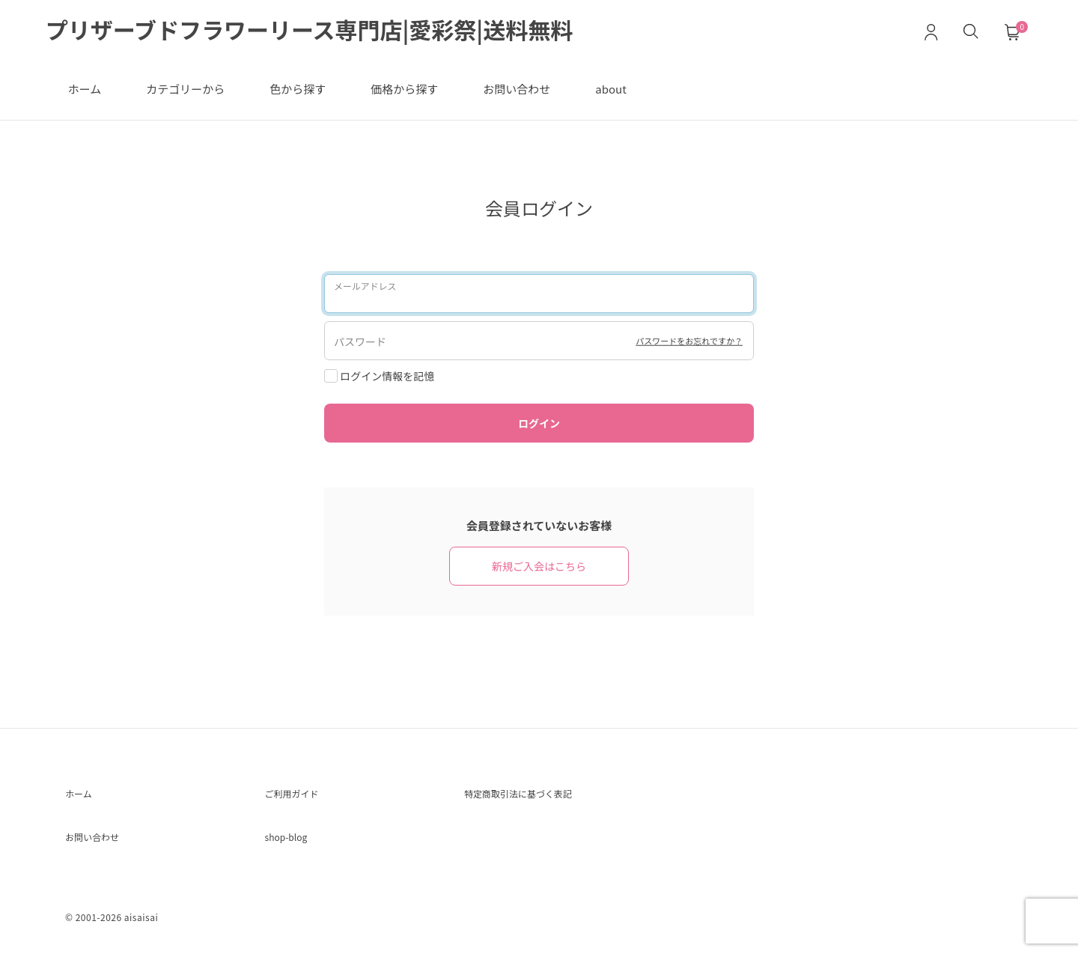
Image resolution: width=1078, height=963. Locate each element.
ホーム (85, 89)
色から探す (298, 89)
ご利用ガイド (301, 796)
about (611, 89)
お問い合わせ (516, 89)
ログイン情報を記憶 (379, 375)
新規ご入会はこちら (539, 566)
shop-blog (293, 844)
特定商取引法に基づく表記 (536, 796)
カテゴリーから (185, 89)
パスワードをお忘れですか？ (675, 340)
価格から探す (404, 89)
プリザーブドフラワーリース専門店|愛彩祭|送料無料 (309, 29)
